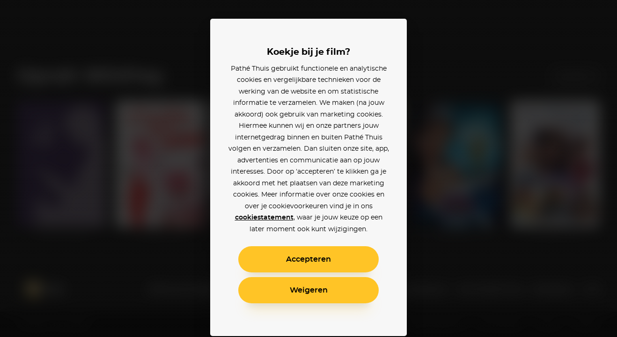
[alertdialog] (308, 168)
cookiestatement (264, 217)
